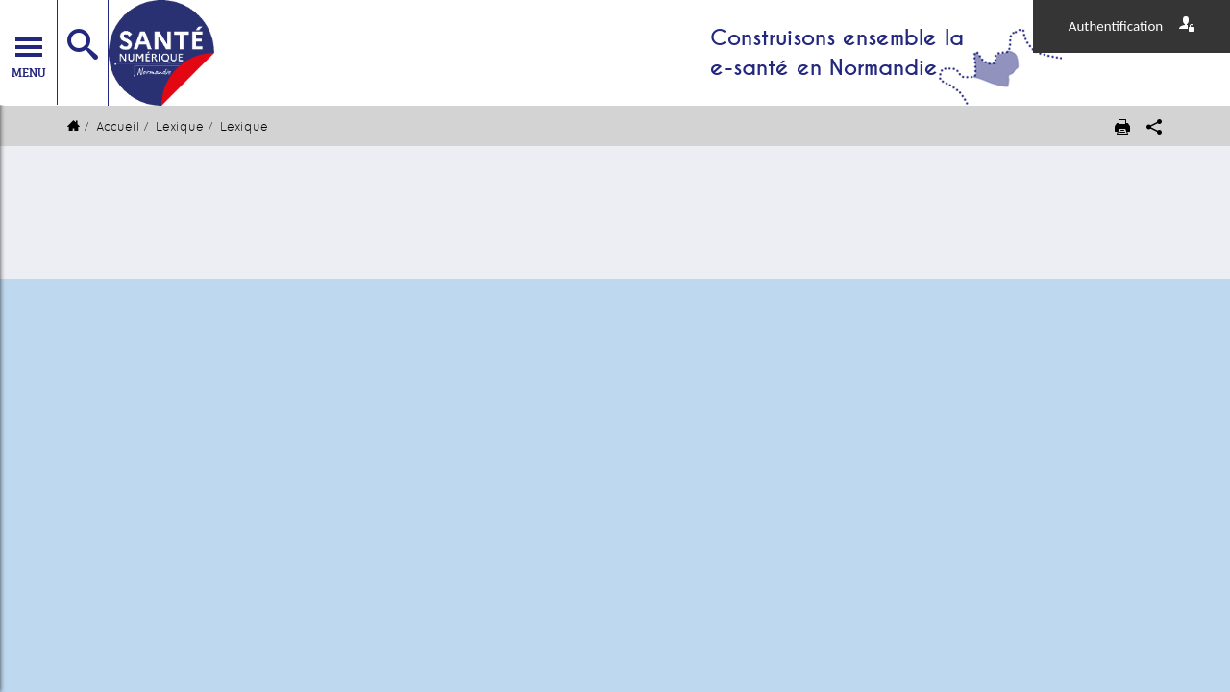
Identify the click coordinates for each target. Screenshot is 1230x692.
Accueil (117, 126)
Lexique (180, 126)
